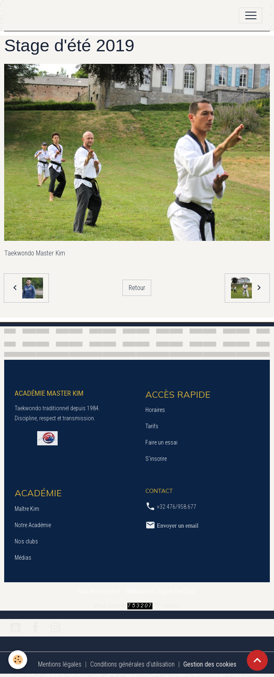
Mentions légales (59, 664)
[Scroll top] (257, 660)
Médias (23, 557)
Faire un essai (161, 442)
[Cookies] (17, 659)
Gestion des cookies (209, 664)
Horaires (155, 410)
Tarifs (151, 426)
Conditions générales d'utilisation (132, 664)
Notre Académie (33, 525)
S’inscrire (156, 458)
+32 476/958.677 (176, 506)
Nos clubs (26, 541)
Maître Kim (27, 508)
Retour (137, 288)
